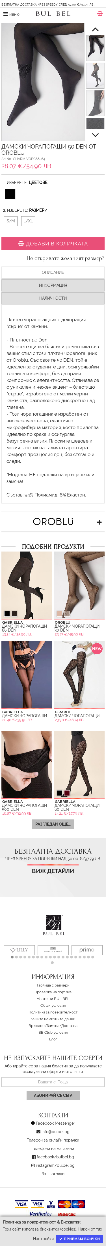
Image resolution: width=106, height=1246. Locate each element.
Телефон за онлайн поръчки (53, 1140)
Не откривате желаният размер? (66, 258)
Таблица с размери (53, 985)
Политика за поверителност (53, 1012)
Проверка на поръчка (53, 992)
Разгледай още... (53, 824)
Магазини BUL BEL (53, 999)
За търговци (53, 1174)
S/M (11, 221)
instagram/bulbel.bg (55, 1165)
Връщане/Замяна (44, 1026)
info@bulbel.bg (56, 1131)
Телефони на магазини (53, 1148)
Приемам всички (79, 1239)
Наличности (53, 298)
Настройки (43, 1238)
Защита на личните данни (53, 1019)
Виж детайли (53, 871)
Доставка (69, 1026)
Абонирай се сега (53, 1095)
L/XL (28, 221)
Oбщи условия (53, 1005)
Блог (53, 1039)
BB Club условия (53, 1032)
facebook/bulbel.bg (55, 1157)
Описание (53, 272)
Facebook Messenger (55, 1123)
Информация (53, 285)
